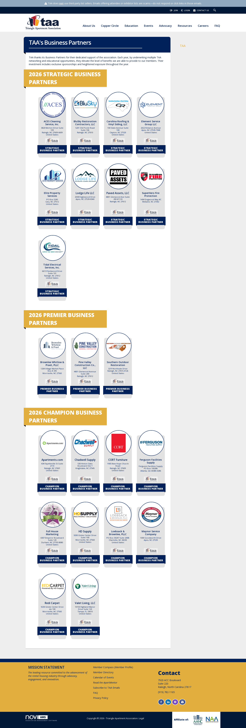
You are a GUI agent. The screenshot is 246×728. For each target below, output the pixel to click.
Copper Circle (110, 26)
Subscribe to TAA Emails (106, 687)
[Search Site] (215, 10)
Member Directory (103, 672)
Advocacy (165, 26)
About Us (89, 26)
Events (148, 26)
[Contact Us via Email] (182, 702)
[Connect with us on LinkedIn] (168, 702)
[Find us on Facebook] (161, 702)
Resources (185, 26)
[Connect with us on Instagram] (175, 702)
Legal (141, 718)
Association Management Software (41, 718)
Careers (203, 26)
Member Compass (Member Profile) (113, 667)
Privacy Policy (100, 698)
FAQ (217, 26)
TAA (183, 46)
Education (131, 26)
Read (105, 682)
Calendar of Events (103, 677)
